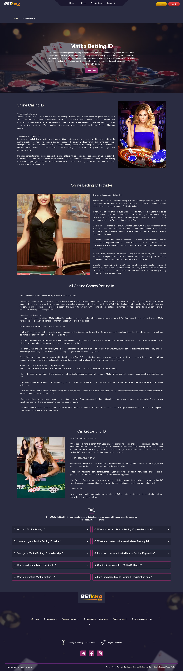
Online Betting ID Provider (91, 185)
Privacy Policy (94, 667)
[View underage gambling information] (78, 642)
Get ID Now (91, 70)
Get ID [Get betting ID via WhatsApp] (173, 4)
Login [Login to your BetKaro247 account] (161, 4)
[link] (10, 3)
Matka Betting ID (91, 46)
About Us (157, 667)
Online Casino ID (30, 105)
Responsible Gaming (130, 667)
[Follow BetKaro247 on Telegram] (83, 653)
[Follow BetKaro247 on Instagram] (100, 653)
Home (16, 18)
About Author (169, 667)
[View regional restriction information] (111, 642)
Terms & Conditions (111, 667)
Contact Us (146, 667)
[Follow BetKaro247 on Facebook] (91, 653)
